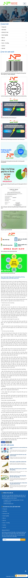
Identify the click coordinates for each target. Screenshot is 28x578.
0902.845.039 (8, 501)
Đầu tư (3, 37)
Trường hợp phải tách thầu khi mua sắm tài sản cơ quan (18, 455)
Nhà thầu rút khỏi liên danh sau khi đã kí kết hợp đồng (18, 469)
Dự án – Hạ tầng (5, 43)
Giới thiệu (4, 29)
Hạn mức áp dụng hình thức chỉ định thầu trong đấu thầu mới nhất (18, 483)
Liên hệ (3, 48)
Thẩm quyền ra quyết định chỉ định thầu (18, 461)
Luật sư (3, 45)
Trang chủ (4, 27)
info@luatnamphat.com (8, 503)
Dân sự (3, 40)
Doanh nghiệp (5, 35)
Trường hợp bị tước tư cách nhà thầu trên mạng (18, 448)
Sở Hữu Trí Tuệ (5, 32)
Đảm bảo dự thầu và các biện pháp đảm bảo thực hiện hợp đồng (18, 476)
